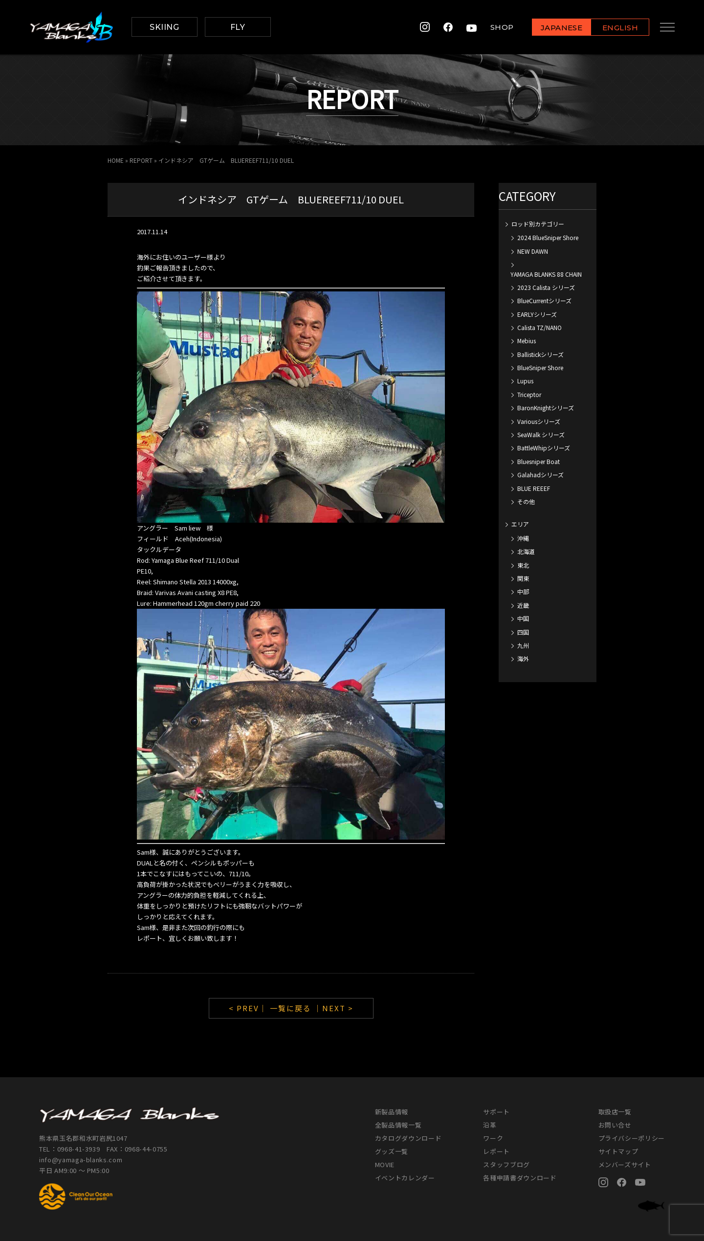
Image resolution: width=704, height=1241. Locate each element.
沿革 (489, 1125)
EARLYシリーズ (537, 314)
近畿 (523, 605)
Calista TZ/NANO (539, 327)
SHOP (495, 27)
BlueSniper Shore (540, 367)
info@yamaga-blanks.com (80, 1159)
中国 (523, 618)
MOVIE (385, 1164)
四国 (523, 632)
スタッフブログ (506, 1164)
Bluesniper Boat (538, 461)
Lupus (525, 381)
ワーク (493, 1138)
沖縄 (523, 538)
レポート (496, 1151)
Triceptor (529, 394)
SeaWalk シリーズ (541, 434)
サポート (496, 1111)
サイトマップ (618, 1151)
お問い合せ (615, 1125)
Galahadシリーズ (540, 474)
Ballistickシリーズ (540, 354)
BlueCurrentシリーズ (544, 300)
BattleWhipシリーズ (543, 447)
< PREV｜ (249, 1008)
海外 (523, 658)
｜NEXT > (333, 1008)
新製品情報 (391, 1111)
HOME (116, 160)
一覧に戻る (290, 1008)
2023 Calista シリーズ (546, 287)
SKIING (164, 27)
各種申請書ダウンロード (519, 1177)
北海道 (526, 551)
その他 (526, 501)
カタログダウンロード (408, 1138)
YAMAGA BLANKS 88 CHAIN (546, 274)
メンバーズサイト (624, 1164)
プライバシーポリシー (631, 1138)
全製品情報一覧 (398, 1125)
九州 (523, 645)
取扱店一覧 (615, 1111)
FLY (237, 27)
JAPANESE (555, 27)
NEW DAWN (532, 251)
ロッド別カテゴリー (537, 224)
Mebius (526, 340)
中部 (523, 591)
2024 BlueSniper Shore (547, 237)
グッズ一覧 (391, 1151)
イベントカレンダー (405, 1177)
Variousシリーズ (538, 421)
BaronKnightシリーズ (545, 407)
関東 (523, 578)
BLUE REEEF (533, 488)
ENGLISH (614, 27)
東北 (523, 565)
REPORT (141, 160)
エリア (520, 524)
